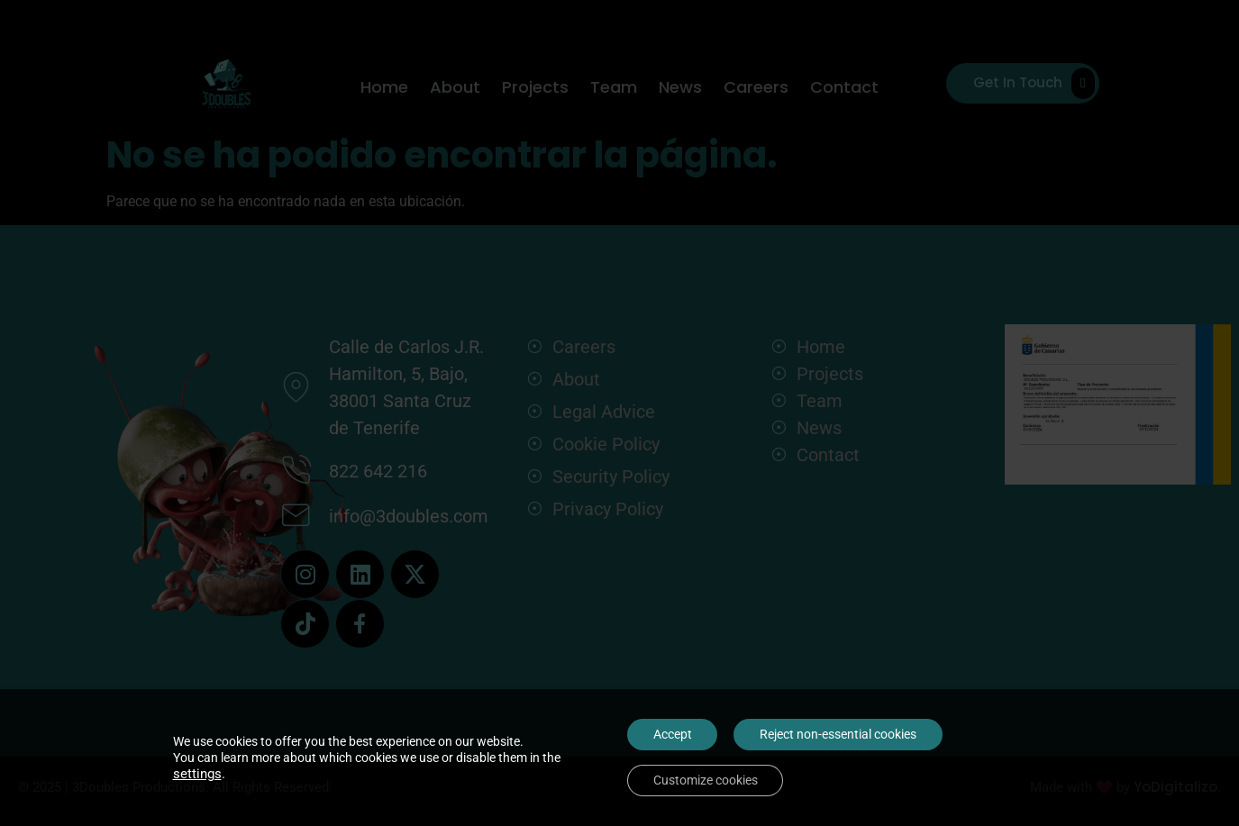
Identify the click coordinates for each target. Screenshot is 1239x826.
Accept (670, 733)
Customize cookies (703, 780)
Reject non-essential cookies (839, 733)
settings (197, 773)
